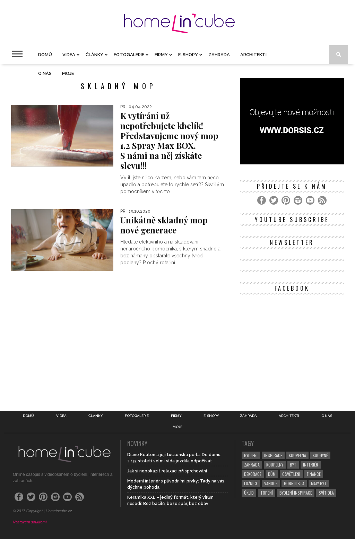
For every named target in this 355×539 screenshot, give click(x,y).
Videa (68, 54)
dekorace (252, 474)
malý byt (319, 483)
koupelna (297, 455)
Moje (68, 73)
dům (272, 474)
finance (314, 474)
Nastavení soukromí (30, 522)
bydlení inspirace (295, 493)
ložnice (251, 483)
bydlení (251, 455)
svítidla (326, 493)
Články (94, 54)
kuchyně (320, 455)
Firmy (161, 54)
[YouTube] (310, 200)
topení (266, 493)
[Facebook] (261, 200)
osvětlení (291, 474)
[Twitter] (273, 200)
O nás (45, 73)
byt (293, 465)
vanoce (270, 483)
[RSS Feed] (322, 200)
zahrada (252, 465)
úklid (249, 493)
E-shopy (188, 54)
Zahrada (219, 54)
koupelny (274, 465)
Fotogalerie (129, 54)
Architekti (253, 54)
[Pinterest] (286, 200)
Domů (45, 54)
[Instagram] (298, 200)
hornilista (294, 483)
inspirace (273, 455)
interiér (310, 465)
